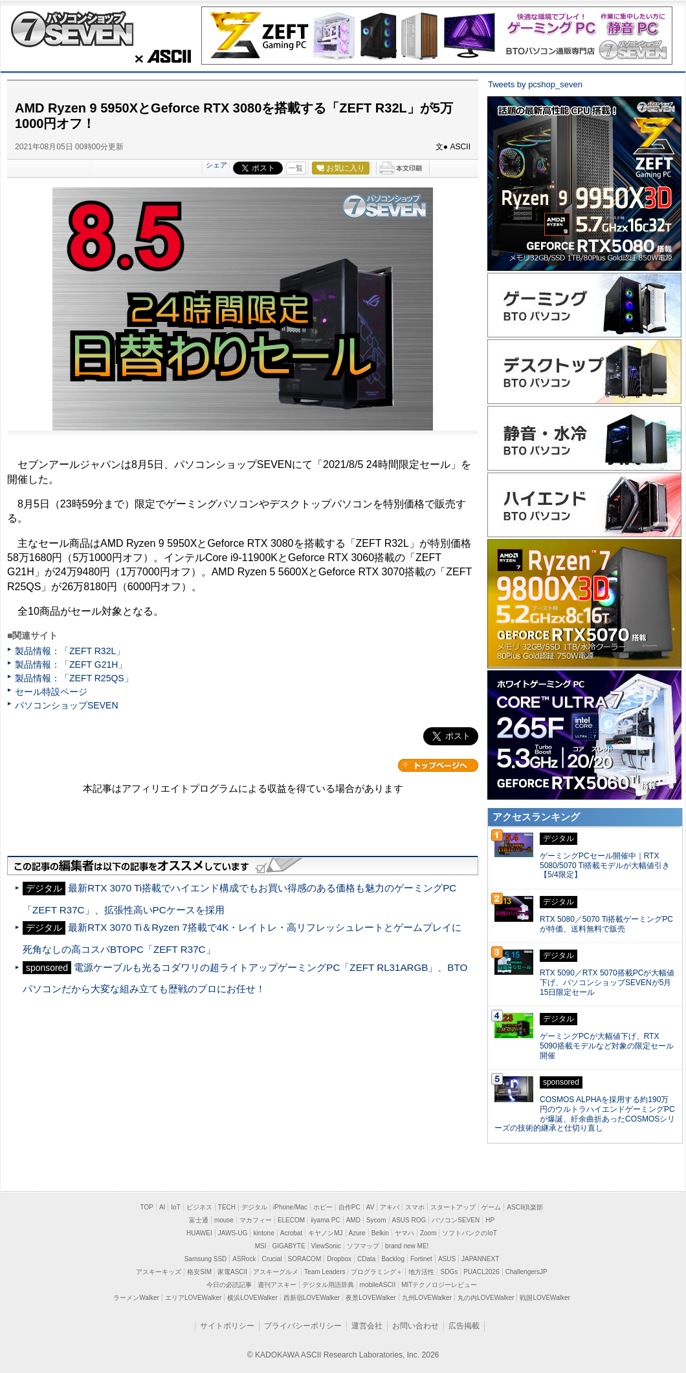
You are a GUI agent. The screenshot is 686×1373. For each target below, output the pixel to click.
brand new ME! (406, 1246)
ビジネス (199, 1207)
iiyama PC (325, 1220)
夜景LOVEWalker (370, 1297)
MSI (261, 1246)
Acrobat (291, 1233)
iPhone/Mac (290, 1207)
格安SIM (199, 1271)
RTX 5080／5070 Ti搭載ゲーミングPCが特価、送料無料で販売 (606, 924)
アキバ (389, 1207)
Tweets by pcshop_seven (535, 84)
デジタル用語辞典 (328, 1284)
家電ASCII (232, 1271)
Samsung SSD (205, 1258)
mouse (224, 1220)
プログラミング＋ (377, 1271)
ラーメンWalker (136, 1297)
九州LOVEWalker (427, 1297)
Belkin (380, 1233)
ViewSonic (326, 1246)
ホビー (323, 1207)
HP (489, 1220)
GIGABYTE (288, 1246)
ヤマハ (404, 1233)
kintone (263, 1233)
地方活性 (421, 1271)
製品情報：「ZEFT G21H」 (71, 664)
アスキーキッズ (158, 1271)
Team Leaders (324, 1271)
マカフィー (255, 1220)
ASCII (159, 56)
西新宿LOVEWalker (311, 1297)
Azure (357, 1233)
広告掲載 (464, 1325)
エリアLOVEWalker (193, 1297)
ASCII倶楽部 (525, 1207)
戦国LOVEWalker (545, 1297)
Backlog (392, 1258)
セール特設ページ (51, 691)
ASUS (447, 1258)
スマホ (415, 1207)
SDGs (449, 1271)
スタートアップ (453, 1207)
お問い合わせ (415, 1325)
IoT (175, 1207)
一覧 (296, 168)
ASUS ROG (409, 1220)
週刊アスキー (277, 1284)
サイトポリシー (227, 1325)
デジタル (254, 1207)
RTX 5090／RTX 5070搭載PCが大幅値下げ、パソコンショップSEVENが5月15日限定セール (607, 982)
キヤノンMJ (325, 1233)
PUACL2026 (481, 1271)
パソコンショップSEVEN (71, 28)
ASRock (244, 1258)
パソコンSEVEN (456, 1220)
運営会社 (366, 1325)
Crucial (271, 1258)
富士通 (198, 1220)
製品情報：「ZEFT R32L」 (70, 651)
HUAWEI (199, 1233)
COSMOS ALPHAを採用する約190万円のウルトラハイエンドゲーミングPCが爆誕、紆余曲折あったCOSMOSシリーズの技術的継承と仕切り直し (584, 1114)
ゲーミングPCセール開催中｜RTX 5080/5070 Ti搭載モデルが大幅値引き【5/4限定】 (605, 865)
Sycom (376, 1220)
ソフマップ (363, 1246)
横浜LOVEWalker (252, 1297)
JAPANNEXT (480, 1258)
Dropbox (339, 1258)
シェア (216, 165)
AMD (353, 1220)
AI (162, 1207)
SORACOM (305, 1258)
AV (370, 1207)
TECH (227, 1207)
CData (366, 1258)
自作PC (349, 1207)
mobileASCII (378, 1284)
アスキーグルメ (275, 1271)
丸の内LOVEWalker (486, 1297)
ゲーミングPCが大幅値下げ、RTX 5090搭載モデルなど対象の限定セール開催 (607, 1046)
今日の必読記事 (229, 1284)
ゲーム (491, 1207)
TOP (146, 1207)
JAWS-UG (233, 1233)
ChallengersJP (526, 1271)
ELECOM (291, 1220)
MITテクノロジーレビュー (439, 1284)
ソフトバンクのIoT (469, 1233)
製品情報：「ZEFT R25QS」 (74, 678)
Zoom (428, 1233)
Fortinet (421, 1258)
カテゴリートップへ (438, 765)
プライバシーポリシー (303, 1325)
